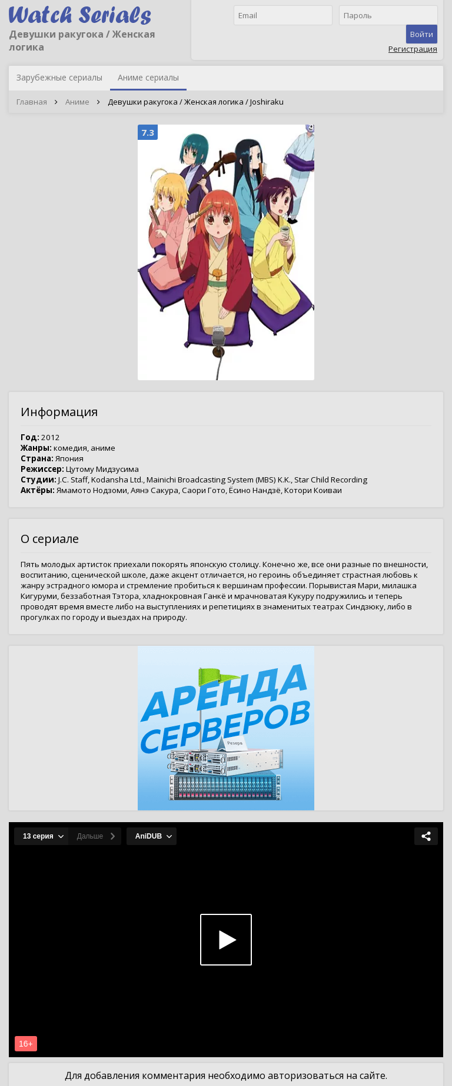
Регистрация (412, 48)
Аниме (77, 101)
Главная (31, 101)
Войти (421, 34)
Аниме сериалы (148, 77)
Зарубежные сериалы (59, 77)
